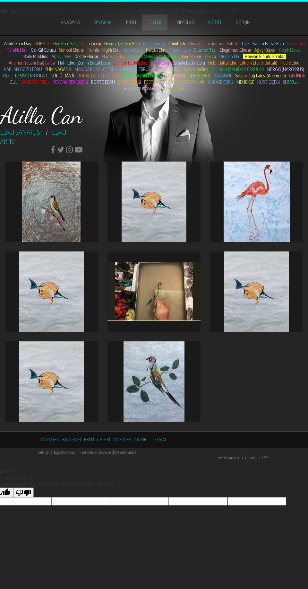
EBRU (131, 22)
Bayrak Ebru (191, 56)
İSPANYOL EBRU (166, 69)
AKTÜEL (215, 22)
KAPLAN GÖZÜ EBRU (23, 69)
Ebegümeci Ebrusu (235, 50)
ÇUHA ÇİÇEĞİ (129, 82)
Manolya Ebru (113, 56)
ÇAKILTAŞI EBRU (35, 82)
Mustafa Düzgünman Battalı (213, 43)
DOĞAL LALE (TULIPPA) (98, 75)
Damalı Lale (180, 50)
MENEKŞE (245, 82)
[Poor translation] (23, 492)
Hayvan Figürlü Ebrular (265, 56)
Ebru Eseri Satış (65, 43)
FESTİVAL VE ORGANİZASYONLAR (174, 82)
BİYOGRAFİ (103, 22)
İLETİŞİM (243, 22)
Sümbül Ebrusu (71, 50)
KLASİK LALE (199, 75)
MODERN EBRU (135, 69)
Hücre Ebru (289, 63)
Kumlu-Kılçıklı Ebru (104, 50)
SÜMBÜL (290, 82)
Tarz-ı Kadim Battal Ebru (262, 43)
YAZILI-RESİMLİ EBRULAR (25, 75)
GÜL (13, 82)
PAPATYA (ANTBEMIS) (142, 75)
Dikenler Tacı (205, 50)
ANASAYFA (70, 22)
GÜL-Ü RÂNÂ (62, 75)
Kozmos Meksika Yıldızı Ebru (153, 56)
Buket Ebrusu (154, 43)
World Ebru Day (17, 43)
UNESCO (41, 43)
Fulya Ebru (160, 63)
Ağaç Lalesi (61, 56)
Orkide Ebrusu (86, 56)
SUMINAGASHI (58, 69)
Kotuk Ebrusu (290, 50)
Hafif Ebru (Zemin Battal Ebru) (84, 63)
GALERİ (156, 22)
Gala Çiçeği (91, 43)
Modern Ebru (230, 56)
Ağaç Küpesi (265, 50)
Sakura (210, 56)
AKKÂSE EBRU (220, 82)
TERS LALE (174, 88)
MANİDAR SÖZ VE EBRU (95, 69)
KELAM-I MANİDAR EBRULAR (238, 69)
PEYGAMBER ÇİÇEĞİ (70, 82)
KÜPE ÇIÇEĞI (268, 82)
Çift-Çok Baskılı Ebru (130, 63)
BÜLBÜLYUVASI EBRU (143, 88)
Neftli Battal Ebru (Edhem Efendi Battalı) (242, 63)
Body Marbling (35, 56)
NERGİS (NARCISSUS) (285, 69)
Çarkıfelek (176, 43)
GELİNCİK (297, 75)
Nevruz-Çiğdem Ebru (122, 43)
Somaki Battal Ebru (188, 63)
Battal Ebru (133, 50)
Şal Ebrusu (296, 43)
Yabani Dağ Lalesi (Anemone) (260, 75)
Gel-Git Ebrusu (43, 50)
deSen (265, 457)
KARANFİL (223, 75)
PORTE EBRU (103, 82)
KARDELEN (175, 75)
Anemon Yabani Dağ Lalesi (32, 63)
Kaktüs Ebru (156, 50)
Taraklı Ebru (17, 50)
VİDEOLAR (185, 22)
